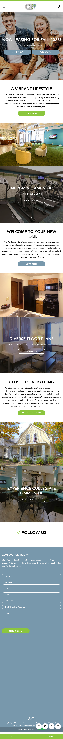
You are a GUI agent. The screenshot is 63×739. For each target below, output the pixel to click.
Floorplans (45, 52)
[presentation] (19, 622)
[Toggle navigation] (4, 7)
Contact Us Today (31, 499)
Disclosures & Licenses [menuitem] (21, 723)
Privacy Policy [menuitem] (8, 723)
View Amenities (31, 200)
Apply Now (17, 52)
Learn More (31, 113)
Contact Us (31, 351)
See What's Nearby (31, 412)
